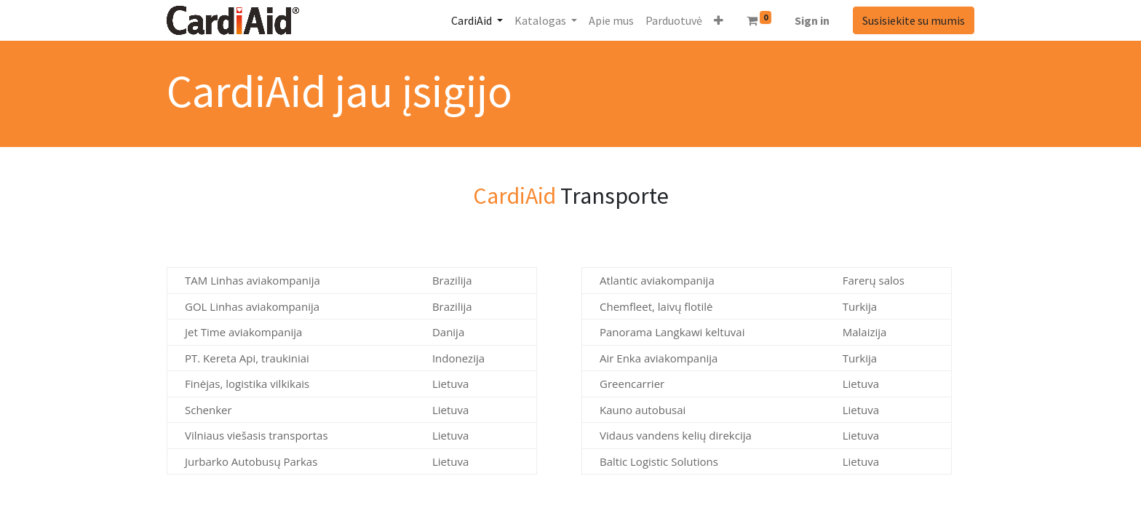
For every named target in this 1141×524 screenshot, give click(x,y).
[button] (718, 20)
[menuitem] (611, 20)
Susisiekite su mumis (913, 20)
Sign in (812, 20)
